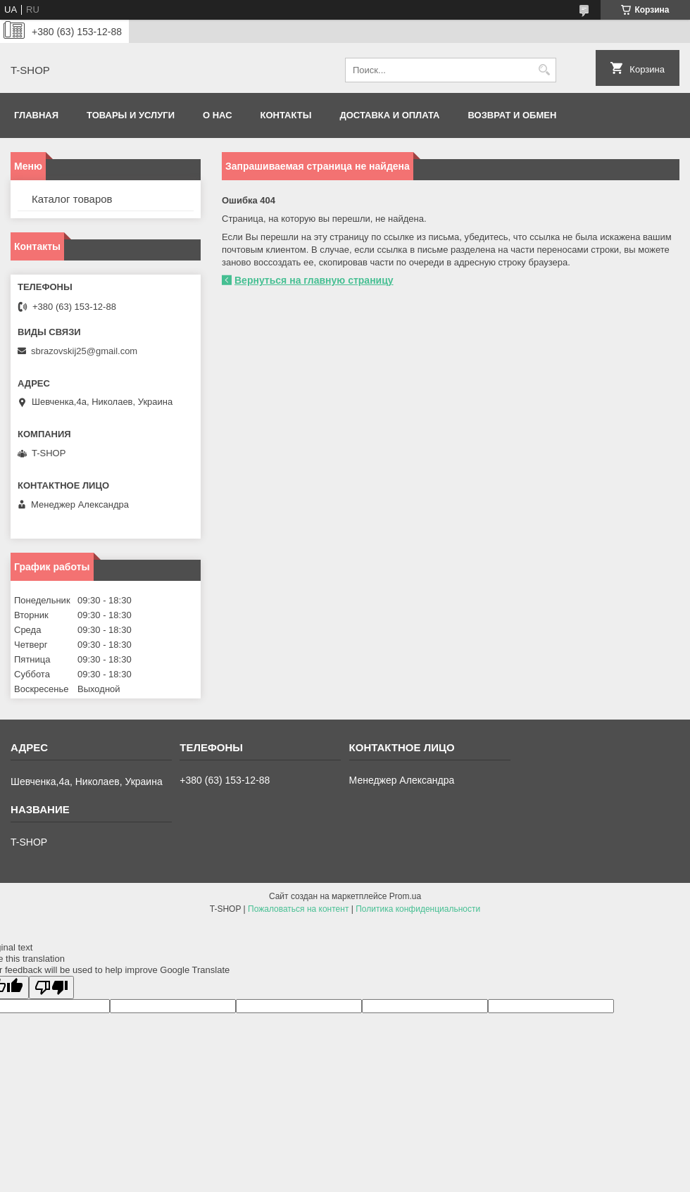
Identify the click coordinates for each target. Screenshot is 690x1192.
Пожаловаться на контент (298, 909)
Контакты (286, 115)
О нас (217, 115)
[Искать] (544, 70)
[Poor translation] (51, 987)
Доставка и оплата (389, 115)
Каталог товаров (72, 199)
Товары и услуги (131, 115)
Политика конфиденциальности (418, 909)
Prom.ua (405, 896)
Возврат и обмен (512, 115)
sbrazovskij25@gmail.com (84, 351)
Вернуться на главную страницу (314, 280)
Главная (36, 115)
